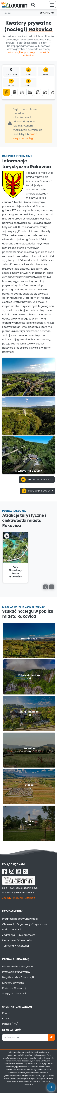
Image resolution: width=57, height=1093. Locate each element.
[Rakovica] (28, 376)
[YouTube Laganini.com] (18, 871)
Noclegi (6, 13)
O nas (5, 1018)
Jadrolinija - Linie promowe (18, 935)
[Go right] (52, 587)
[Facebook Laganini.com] (4, 871)
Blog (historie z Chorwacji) (18, 977)
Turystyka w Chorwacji (15, 945)
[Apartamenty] (14, 92)
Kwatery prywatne (13, 983)
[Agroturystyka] (53, 92)
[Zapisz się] (51, 1037)
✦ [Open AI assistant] (51, 1087)
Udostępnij (47, 12)
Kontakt (7, 1013)
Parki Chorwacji (11, 929)
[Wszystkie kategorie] (6, 92)
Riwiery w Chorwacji (14, 988)
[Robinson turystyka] (45, 92)
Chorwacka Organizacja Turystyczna (24, 924)
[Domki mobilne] (37, 92)
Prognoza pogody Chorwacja (20, 919)
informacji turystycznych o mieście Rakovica (28, 54)
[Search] (34, 4)
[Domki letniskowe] (22, 92)
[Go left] (46, 587)
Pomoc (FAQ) (10, 1024)
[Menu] (52, 4)
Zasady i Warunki (12, 898)
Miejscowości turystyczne (17, 966)
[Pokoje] (29, 92)
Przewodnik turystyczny (16, 972)
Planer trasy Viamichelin (17, 940)
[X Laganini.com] (25, 871)
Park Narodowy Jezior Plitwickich (15, 571)
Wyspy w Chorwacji (14, 993)
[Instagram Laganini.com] (11, 871)
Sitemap (30, 898)
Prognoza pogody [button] (36, 490)
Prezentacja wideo (36, 479)
